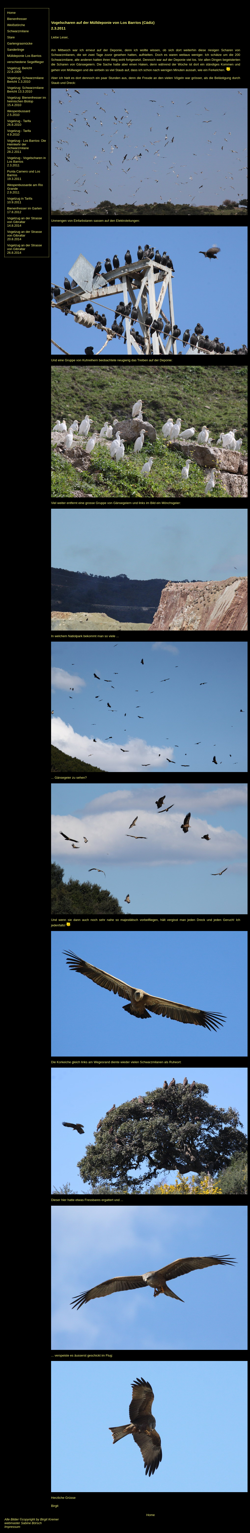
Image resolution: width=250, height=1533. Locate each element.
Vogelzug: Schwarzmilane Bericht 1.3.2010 (25, 79)
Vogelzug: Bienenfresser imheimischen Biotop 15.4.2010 (26, 101)
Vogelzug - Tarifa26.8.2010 (19, 122)
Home (11, 13)
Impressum (12, 1527)
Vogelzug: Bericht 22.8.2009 (19, 70)
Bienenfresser (17, 19)
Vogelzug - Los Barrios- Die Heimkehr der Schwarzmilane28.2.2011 (26, 146)
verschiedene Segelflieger (25, 62)
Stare (11, 37)
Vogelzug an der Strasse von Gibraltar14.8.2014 (24, 221)
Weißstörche (16, 25)
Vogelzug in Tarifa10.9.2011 (19, 200)
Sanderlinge (15, 49)
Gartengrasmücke (19, 43)
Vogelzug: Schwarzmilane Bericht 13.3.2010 (25, 89)
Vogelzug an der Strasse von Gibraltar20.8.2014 (24, 235)
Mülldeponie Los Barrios (24, 56)
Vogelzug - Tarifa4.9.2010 (19, 132)
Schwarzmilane (18, 31)
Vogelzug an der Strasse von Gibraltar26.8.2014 (24, 248)
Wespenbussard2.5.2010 (18, 113)
